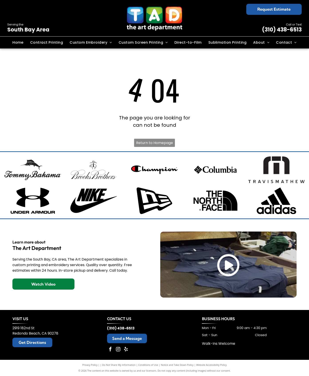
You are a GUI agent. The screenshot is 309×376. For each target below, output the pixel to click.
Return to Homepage (154, 142)
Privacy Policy (90, 364)
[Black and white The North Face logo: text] (215, 200)
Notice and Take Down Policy (177, 364)
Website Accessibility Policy (211, 364)
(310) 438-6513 (282, 29)
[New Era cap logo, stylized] (154, 200)
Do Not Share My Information (119, 364)
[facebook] (110, 350)
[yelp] (126, 350)
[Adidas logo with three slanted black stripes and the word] (276, 200)
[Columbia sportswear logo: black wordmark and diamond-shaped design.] (215, 169)
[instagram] (118, 350)
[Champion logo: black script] (154, 169)
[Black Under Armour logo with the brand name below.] (32, 200)
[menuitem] (18, 43)
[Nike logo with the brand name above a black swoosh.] (93, 200)
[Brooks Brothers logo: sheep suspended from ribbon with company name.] (93, 169)
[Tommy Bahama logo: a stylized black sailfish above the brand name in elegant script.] (32, 169)
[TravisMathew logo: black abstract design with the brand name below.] (276, 169)
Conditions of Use (148, 364)
